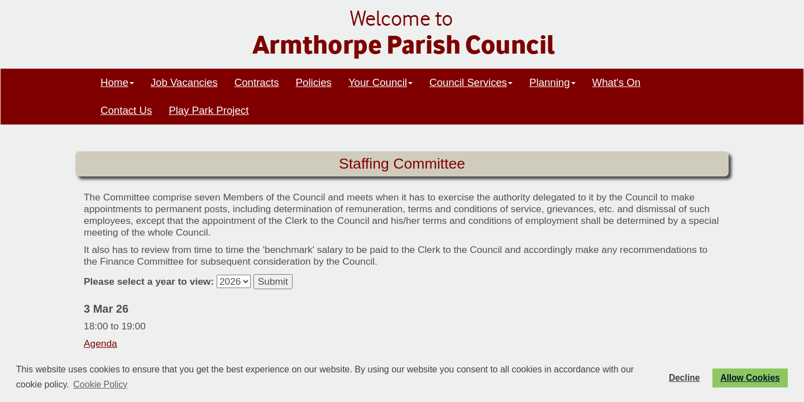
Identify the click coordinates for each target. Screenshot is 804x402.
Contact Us (126, 110)
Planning (552, 82)
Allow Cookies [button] (750, 377)
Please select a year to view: (149, 281)
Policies (314, 82)
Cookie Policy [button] (100, 384)
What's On (616, 82)
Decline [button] (684, 377)
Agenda (100, 343)
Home (117, 82)
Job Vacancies (184, 82)
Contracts (256, 82)
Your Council (380, 82)
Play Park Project (208, 110)
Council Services (471, 82)
